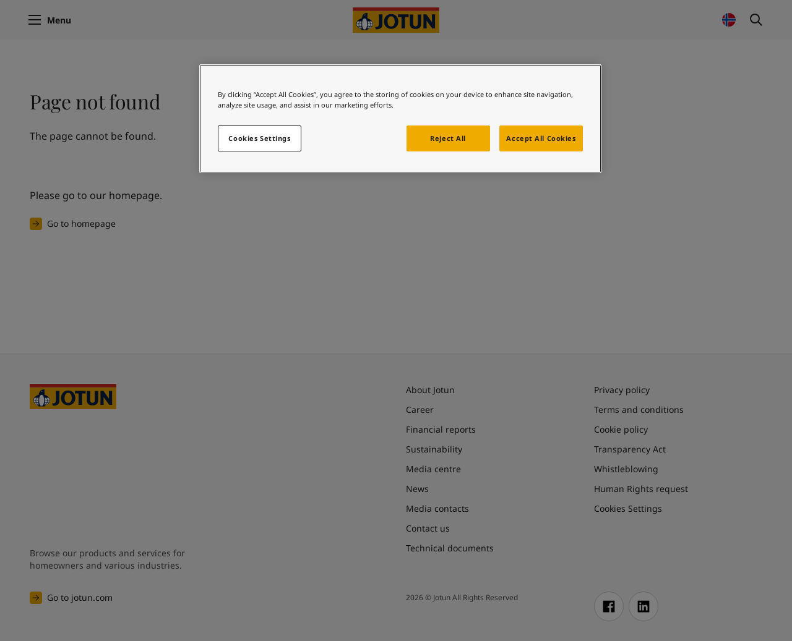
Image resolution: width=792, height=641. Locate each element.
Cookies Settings (259, 138)
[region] (400, 118)
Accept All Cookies (540, 138)
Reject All (448, 138)
